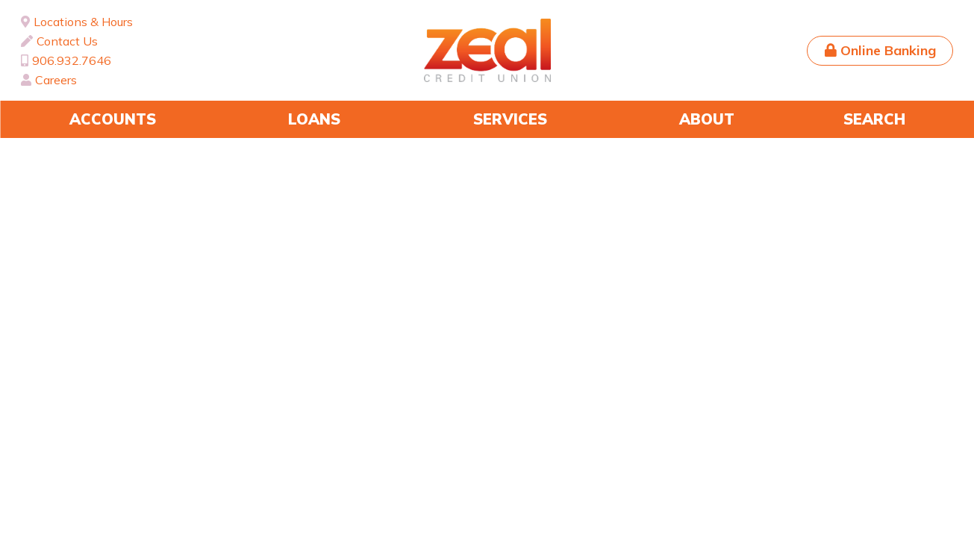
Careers (56, 79)
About (706, 119)
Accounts (112, 119)
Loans (314, 119)
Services (510, 119)
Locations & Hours (83, 21)
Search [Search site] (874, 119)
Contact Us (67, 41)
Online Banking (888, 50)
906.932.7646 (71, 60)
